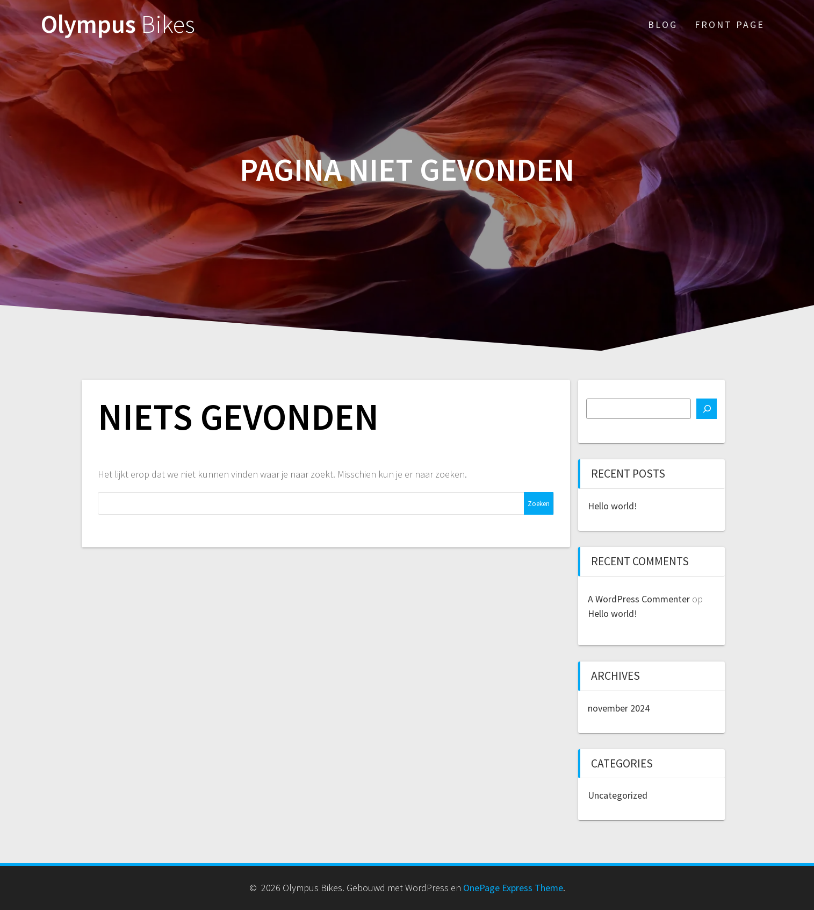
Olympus (118, 24)
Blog (663, 24)
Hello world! (612, 506)
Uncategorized (617, 795)
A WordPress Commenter (639, 599)
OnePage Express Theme (513, 887)
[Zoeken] (706, 409)
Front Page (730, 24)
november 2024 (619, 708)
